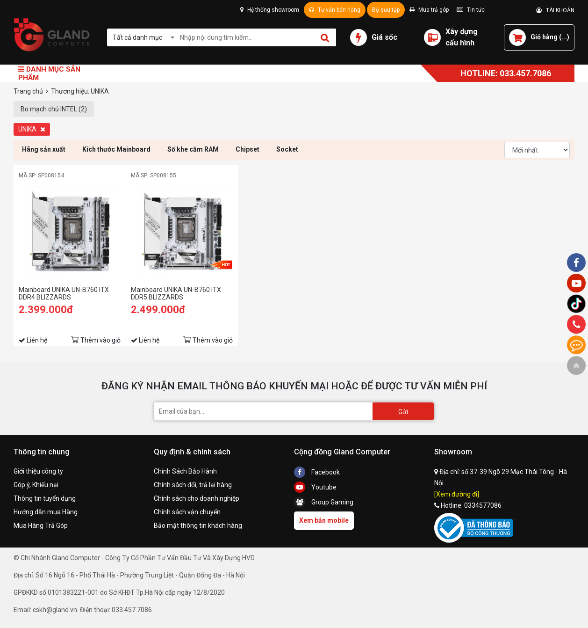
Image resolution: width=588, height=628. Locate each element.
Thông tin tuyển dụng (45, 498)
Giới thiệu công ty (38, 471)
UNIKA (31, 129)
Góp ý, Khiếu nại (36, 485)
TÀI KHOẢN (555, 10)
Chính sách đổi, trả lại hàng (193, 485)
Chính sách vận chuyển (187, 512)
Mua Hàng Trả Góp (41, 525)
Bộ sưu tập (386, 10)
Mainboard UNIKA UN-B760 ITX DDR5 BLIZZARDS (176, 293)
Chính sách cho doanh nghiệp (196, 498)
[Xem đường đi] (456, 494)
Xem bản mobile (324, 520)
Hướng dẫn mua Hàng (46, 512)
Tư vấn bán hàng (334, 10)
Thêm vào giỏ (100, 340)
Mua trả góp (429, 10)
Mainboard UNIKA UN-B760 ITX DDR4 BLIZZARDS (64, 293)
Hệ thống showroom (269, 10)
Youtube (315, 487)
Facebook (317, 472)
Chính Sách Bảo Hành (185, 471)
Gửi (403, 412)
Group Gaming (323, 502)
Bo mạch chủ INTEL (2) (54, 109)
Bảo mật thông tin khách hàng (198, 525)
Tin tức (471, 10)
